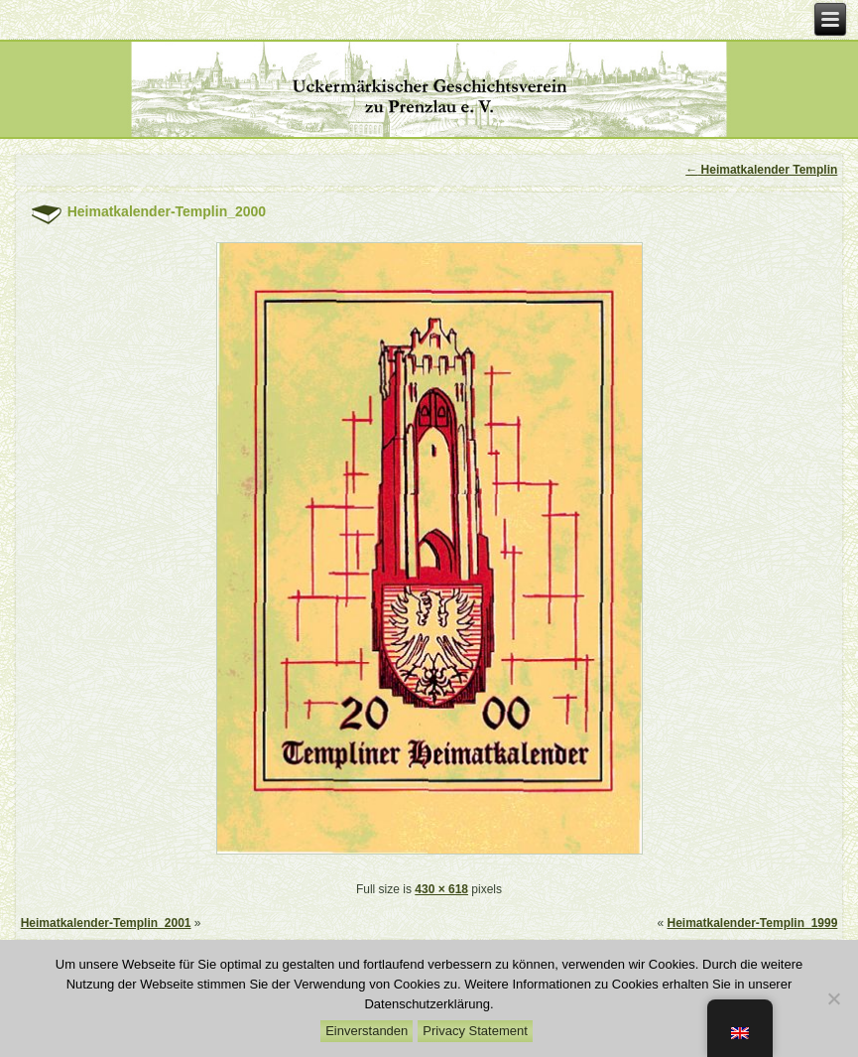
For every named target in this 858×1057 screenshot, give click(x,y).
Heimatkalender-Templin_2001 (106, 923)
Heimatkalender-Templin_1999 (753, 923)
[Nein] (833, 998)
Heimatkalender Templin (761, 170)
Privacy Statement (475, 1030)
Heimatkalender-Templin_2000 (167, 211)
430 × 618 (441, 889)
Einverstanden (366, 1030)
